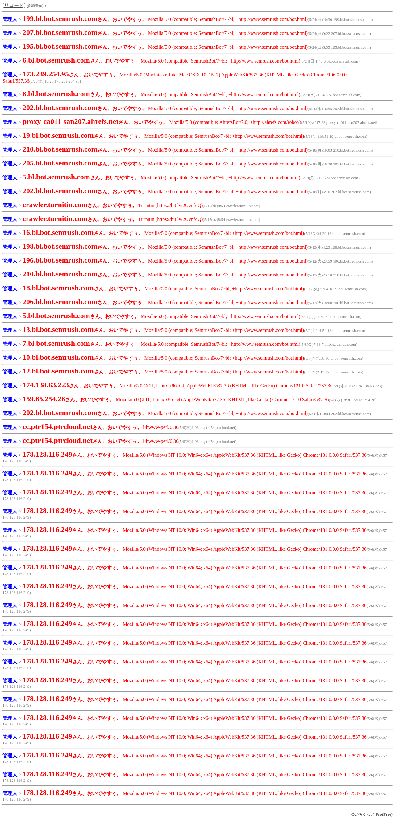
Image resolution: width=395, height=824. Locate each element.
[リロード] (14, 5)
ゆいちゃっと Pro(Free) (372, 814)
